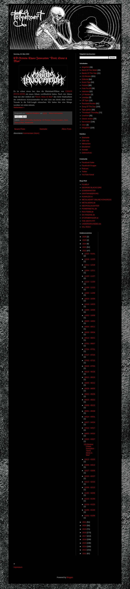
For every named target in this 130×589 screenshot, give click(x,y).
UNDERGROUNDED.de (91, 224)
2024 (84, 244)
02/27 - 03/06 (89, 471)
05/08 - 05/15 (89, 405)
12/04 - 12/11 (89, 270)
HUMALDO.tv (87, 197)
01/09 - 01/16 (89, 510)
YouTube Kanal (88, 175)
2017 (84, 536)
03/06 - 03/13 (89, 465)
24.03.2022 (29, 120)
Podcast (85, 169)
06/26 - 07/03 (89, 366)
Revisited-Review (89, 103)
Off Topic (85, 100)
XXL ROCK (86, 227)
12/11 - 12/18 (89, 265)
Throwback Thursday (90, 113)
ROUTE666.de (88, 212)
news (84, 125)
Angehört (85, 67)
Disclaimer (86, 147)
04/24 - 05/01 (89, 417)
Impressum (18, 567)
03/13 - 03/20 (89, 459)
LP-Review (86, 94)
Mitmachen (86, 144)
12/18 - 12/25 (89, 259)
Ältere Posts (66, 129)
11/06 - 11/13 (89, 287)
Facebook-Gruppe (89, 166)
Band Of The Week (89, 70)
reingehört (86, 128)
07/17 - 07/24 (89, 355)
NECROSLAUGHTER (90, 206)
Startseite (43, 129)
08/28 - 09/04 (89, 332)
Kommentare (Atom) (31, 133)
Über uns (85, 141)
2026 (84, 237)
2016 (84, 539)
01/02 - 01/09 (89, 516)
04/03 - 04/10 (89, 433)
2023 (84, 247)
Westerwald (29, 123)
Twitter (84, 172)
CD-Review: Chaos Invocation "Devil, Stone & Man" (89, 449)
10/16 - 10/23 (89, 304)
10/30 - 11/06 (89, 293)
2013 (84, 550)
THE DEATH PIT (88, 221)
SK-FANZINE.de (88, 215)
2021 (84, 522)
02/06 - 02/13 (89, 487)
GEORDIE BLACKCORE (92, 187)
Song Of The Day (89, 107)
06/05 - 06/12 (89, 383)
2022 (22, 120)
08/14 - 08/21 (89, 338)
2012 (84, 553)
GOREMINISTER (89, 191)
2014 (84, 546)
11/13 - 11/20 (89, 282)
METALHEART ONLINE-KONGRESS (96, 200)
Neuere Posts (19, 129)
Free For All (86, 88)
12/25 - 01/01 (89, 254)
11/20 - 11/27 (89, 276)
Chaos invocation (57, 120)
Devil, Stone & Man (44, 97)
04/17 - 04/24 (89, 422)
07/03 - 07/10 (89, 360)
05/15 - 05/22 (89, 400)
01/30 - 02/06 (89, 493)
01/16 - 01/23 (89, 504)
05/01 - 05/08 (89, 411)
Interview (85, 91)
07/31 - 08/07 (89, 343)
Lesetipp (85, 97)
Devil (66, 120)
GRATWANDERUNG (90, 193)
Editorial (85, 79)
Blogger (70, 577)
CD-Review (46, 120)
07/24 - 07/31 (89, 349)
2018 (84, 533)
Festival (85, 85)
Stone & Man (19, 123)
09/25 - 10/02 (89, 321)
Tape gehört (86, 110)
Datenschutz (87, 153)
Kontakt (85, 150)
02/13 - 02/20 (89, 482)
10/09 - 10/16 (89, 310)
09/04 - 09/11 (89, 327)
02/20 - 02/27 (89, 476)
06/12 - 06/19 (89, 377)
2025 (84, 240)
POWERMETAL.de (89, 209)
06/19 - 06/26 (89, 372)
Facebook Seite (88, 162)
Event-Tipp (86, 82)
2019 (84, 529)
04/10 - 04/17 (89, 428)
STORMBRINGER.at (90, 218)
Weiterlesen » (19, 107)
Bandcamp (37, 120)
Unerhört (85, 116)
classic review (87, 119)
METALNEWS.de (88, 203)
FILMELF (85, 184)
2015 (84, 543)
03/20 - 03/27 (89, 439)
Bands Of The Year (89, 73)
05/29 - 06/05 (89, 388)
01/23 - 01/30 (89, 499)
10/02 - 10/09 (89, 315)
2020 (84, 526)
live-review (86, 122)
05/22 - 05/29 (89, 394)
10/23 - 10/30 (89, 299)
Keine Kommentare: (56, 113)
